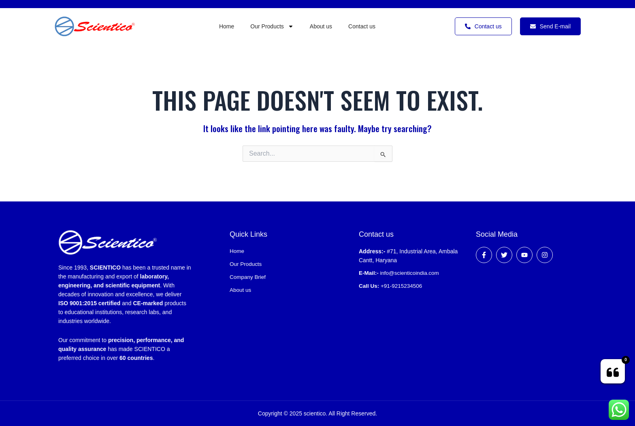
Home (226, 26)
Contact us (361, 26)
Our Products (271, 26)
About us (321, 26)
